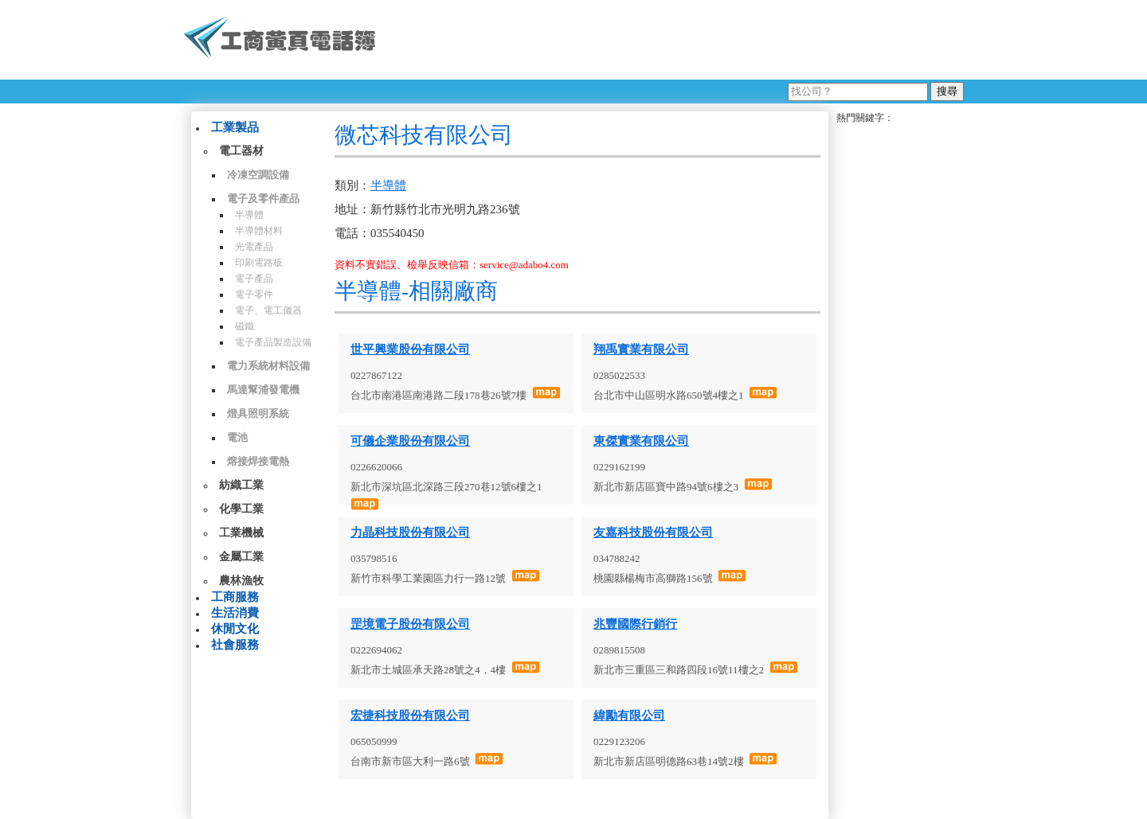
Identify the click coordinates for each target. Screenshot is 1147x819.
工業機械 (241, 533)
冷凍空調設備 (258, 175)
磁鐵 (244, 326)
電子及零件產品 (263, 199)
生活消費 (235, 612)
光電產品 (254, 246)
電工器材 (241, 151)
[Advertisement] (676, 40)
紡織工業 (241, 485)
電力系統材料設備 (268, 366)
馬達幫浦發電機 (263, 390)
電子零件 (254, 294)
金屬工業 (241, 557)
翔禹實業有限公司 (641, 349)
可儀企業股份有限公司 (410, 441)
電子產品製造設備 (273, 342)
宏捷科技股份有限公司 (410, 715)
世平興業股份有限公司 (410, 349)
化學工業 (241, 509)
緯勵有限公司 (629, 715)
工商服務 (235, 597)
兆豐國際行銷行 (635, 624)
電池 (237, 437)
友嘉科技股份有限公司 (653, 532)
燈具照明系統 (258, 413)
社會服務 (235, 644)
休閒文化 (235, 628)
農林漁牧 (241, 581)
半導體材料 (259, 230)
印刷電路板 (259, 262)
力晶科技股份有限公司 (410, 532)
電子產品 (254, 278)
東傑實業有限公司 (641, 441)
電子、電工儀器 (268, 310)
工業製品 (235, 127)
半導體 (249, 214)
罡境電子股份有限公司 (410, 624)
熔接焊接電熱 (258, 461)
